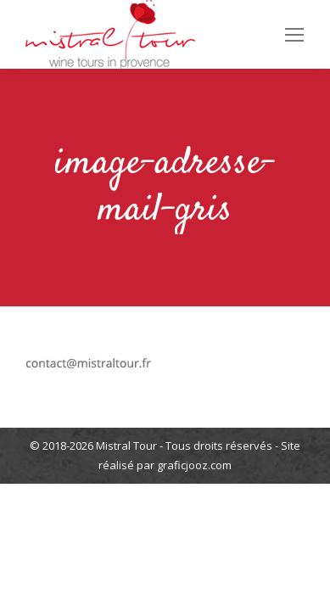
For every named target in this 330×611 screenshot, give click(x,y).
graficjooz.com (194, 465)
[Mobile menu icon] (294, 35)
